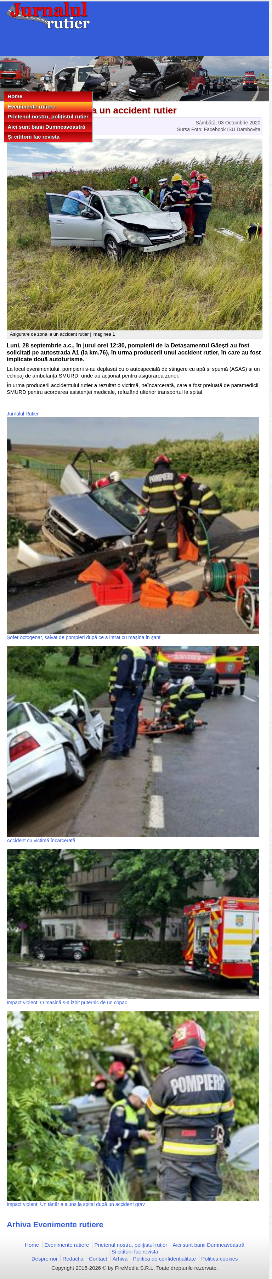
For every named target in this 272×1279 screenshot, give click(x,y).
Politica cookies (219, 1259)
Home (14, 96)
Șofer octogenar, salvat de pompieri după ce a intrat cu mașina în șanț (83, 637)
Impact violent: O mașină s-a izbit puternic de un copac (67, 1002)
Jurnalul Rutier (23, 414)
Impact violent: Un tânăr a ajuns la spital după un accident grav (76, 1204)
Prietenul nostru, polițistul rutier (47, 116)
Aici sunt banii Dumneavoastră (46, 127)
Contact (98, 1259)
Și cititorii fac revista (33, 137)
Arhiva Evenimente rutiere (55, 1224)
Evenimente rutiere (31, 107)
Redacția (72, 1259)
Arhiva (120, 1259)
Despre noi (44, 1259)
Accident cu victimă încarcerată (41, 840)
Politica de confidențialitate (164, 1259)
